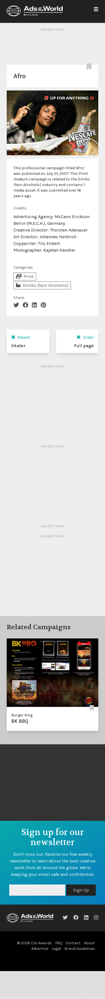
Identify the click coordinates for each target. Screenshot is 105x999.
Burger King (21, 715)
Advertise (39, 948)
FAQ (58, 943)
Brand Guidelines (79, 948)
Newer (20, 337)
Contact (73, 943)
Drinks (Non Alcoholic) (42, 285)
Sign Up (81, 890)
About (89, 943)
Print (25, 276)
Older (85, 337)
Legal (56, 948)
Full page (84, 345)
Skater (18, 345)
